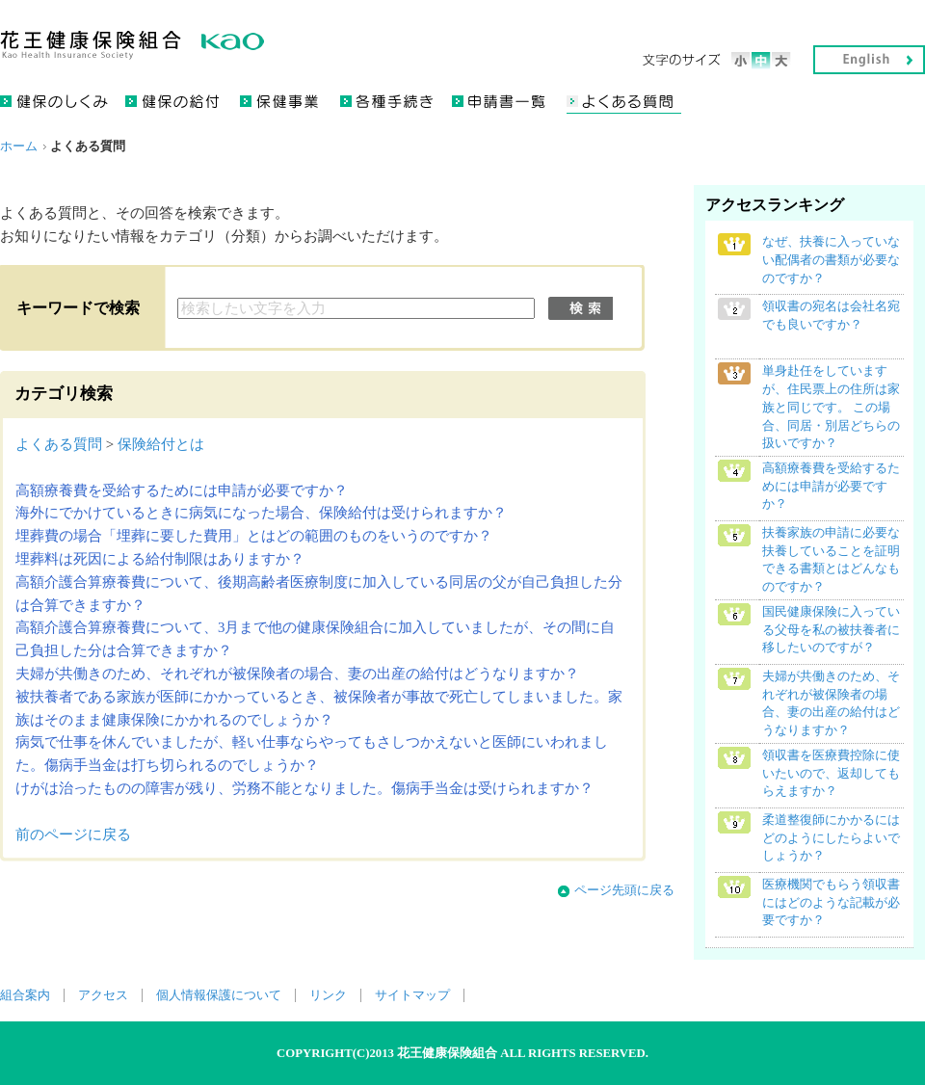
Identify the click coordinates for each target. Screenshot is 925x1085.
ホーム (19, 146)
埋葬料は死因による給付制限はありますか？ (159, 559)
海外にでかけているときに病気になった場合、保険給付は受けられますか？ (261, 512)
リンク (328, 995)
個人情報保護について (218, 995)
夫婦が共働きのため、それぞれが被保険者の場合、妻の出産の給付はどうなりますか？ (297, 673)
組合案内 (25, 995)
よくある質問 (58, 444)
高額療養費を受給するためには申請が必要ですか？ (181, 490)
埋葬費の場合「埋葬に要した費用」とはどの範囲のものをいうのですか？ (253, 535)
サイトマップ (412, 995)
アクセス (103, 995)
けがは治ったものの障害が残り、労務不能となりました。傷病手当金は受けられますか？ (304, 788)
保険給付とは (161, 444)
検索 (580, 308)
